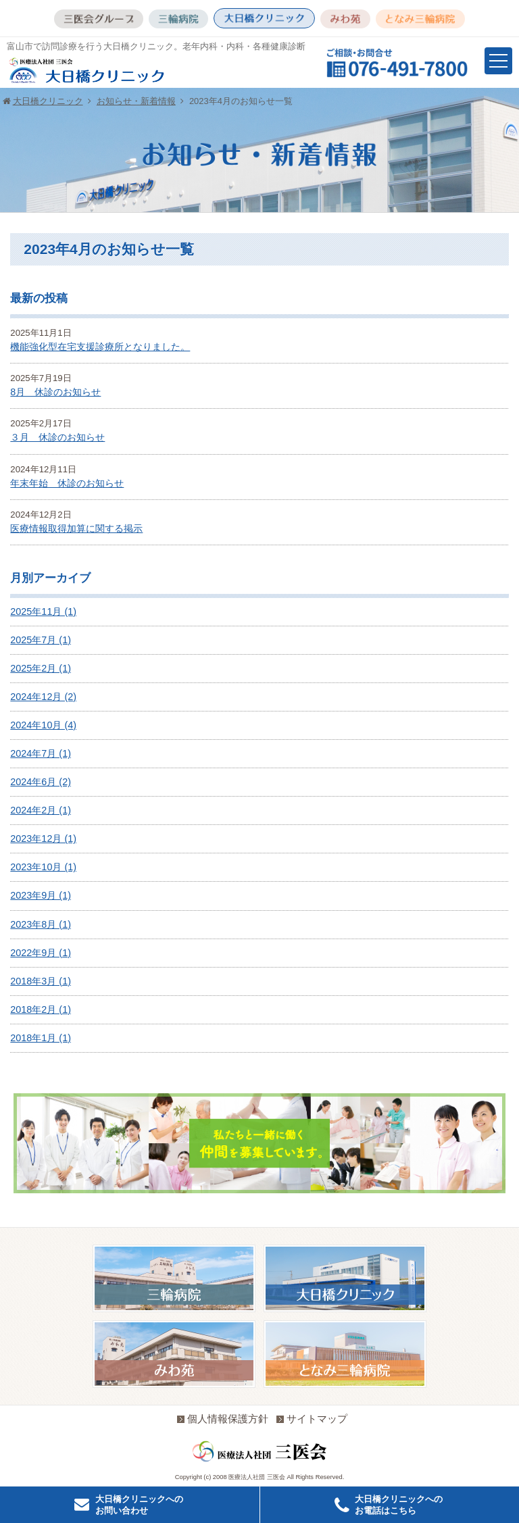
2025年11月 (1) (43, 611)
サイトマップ (311, 1418)
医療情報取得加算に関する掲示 (76, 528)
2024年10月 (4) (43, 725)
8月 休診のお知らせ (55, 391)
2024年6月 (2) (40, 781)
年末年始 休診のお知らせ (67, 483)
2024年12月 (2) (43, 696)
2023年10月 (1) (43, 867)
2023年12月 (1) (43, 838)
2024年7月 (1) (40, 753)
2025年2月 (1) (40, 668)
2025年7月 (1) (40, 639)
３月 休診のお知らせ (57, 437)
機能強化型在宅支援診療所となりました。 (100, 346)
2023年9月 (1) (40, 895)
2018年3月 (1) (40, 981)
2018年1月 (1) (40, 1037)
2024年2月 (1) (40, 810)
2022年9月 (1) (40, 952)
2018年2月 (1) (40, 1009)
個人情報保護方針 (222, 1418)
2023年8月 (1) (40, 924)
